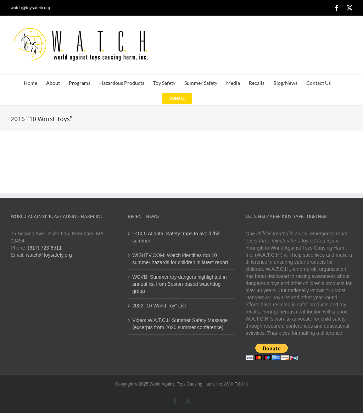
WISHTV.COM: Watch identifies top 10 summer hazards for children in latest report (180, 258)
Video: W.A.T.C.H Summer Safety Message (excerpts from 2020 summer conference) (180, 323)
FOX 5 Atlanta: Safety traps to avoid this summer (176, 237)
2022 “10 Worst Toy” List (159, 305)
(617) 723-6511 (45, 248)
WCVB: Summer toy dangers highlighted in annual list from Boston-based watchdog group (179, 284)
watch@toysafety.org (30, 7)
